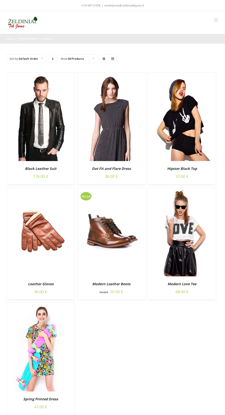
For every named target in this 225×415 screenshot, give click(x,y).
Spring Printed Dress (40, 399)
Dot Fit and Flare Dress (111, 168)
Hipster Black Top (182, 168)
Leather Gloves (41, 284)
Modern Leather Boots (111, 284)
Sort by (23, 59)
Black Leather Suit (40, 168)
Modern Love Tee (182, 284)
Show (72, 59)
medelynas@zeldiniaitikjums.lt (124, 5)
